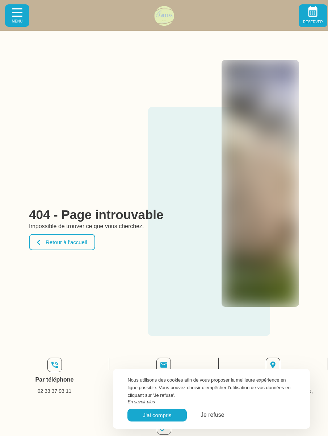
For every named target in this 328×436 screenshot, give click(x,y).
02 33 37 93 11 (54, 391)
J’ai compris (157, 415)
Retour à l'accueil (62, 242)
